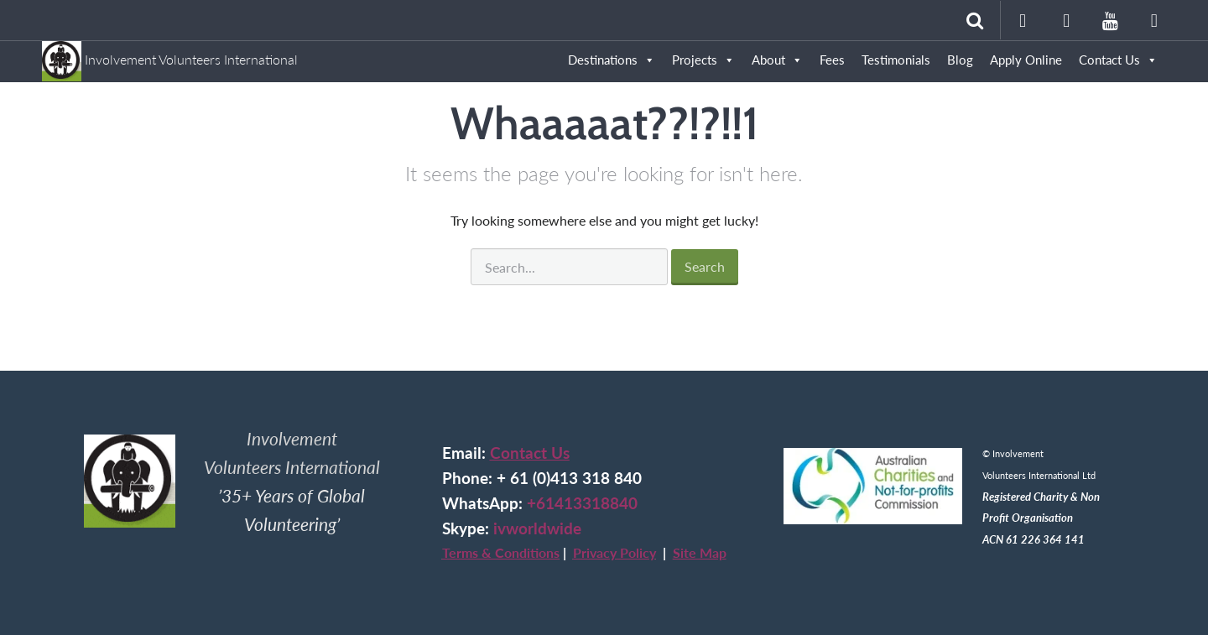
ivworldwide (537, 528)
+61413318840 (582, 503)
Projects (703, 60)
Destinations (611, 60)
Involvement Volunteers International (170, 51)
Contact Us (530, 453)
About (777, 60)
